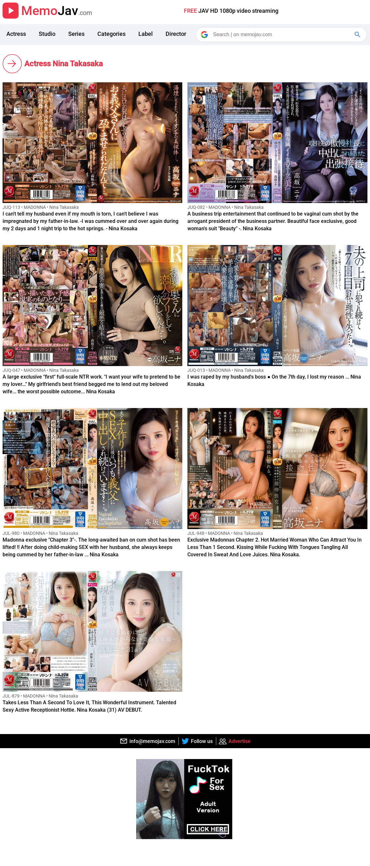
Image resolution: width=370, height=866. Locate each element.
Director (176, 33)
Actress (16, 33)
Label (145, 33)
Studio (47, 33)
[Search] (281, 35)
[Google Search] (358, 35)
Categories (111, 33)
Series (76, 33)
